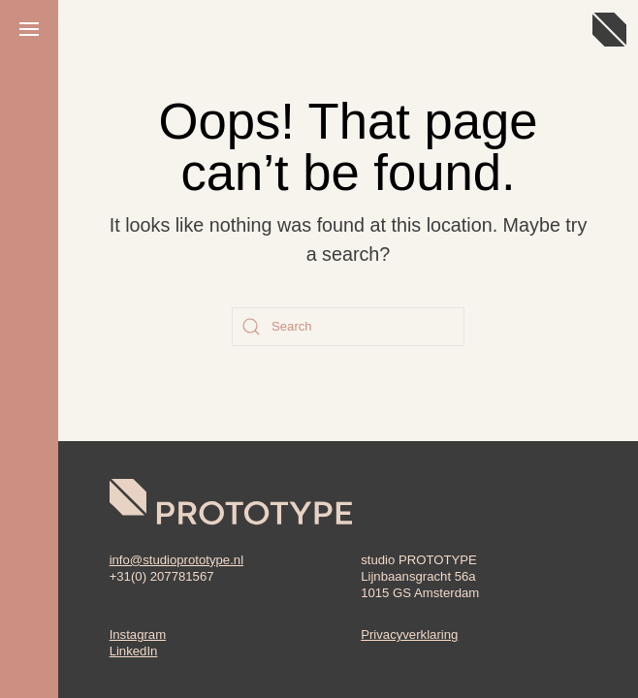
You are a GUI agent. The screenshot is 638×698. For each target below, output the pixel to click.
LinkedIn (134, 651)
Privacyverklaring (409, 634)
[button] (29, 29)
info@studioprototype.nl (176, 560)
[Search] (348, 326)
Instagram (138, 634)
